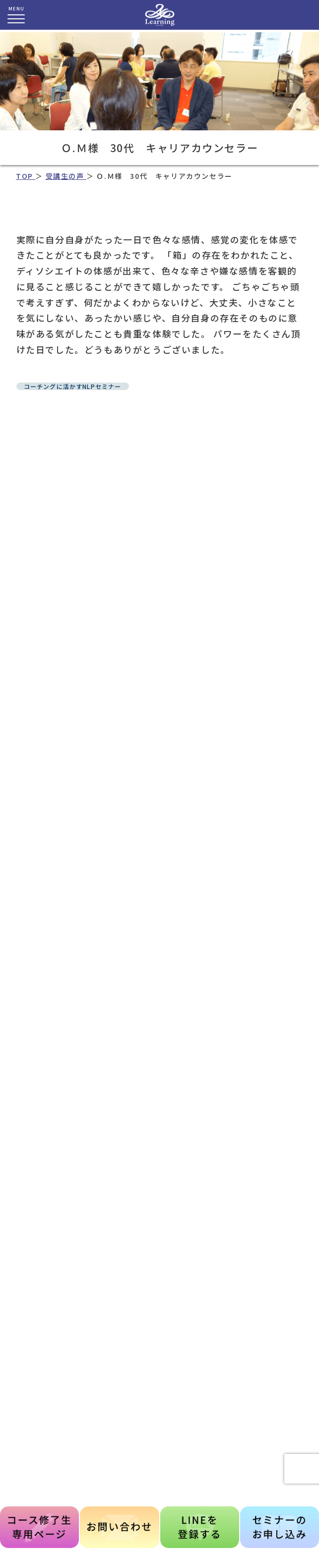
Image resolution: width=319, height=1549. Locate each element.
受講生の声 (66, 176)
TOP (25, 176)
